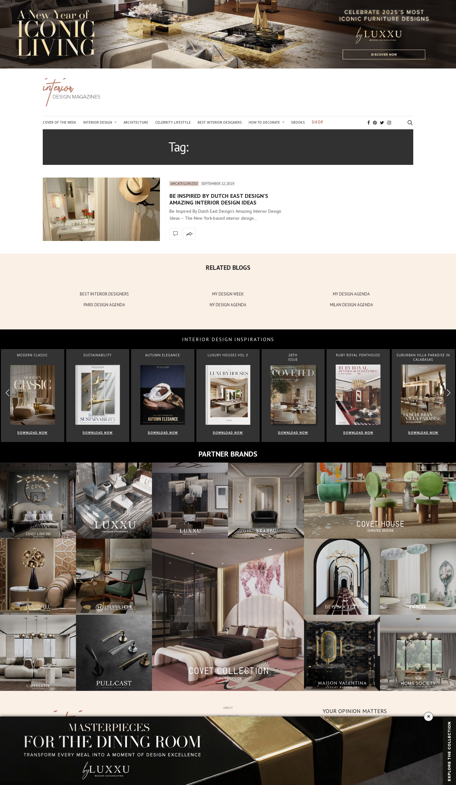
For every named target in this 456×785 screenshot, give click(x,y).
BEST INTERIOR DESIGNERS (104, 294)
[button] (448, 392)
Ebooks (298, 122)
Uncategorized (184, 183)
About (228, 708)
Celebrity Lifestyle (173, 122)
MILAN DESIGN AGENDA (351, 305)
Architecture (136, 122)
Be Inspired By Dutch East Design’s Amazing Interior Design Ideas (218, 199)
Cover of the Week (59, 122)
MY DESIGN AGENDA (351, 294)
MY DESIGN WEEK (228, 294)
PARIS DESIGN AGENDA (104, 305)
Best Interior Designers (220, 122)
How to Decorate (264, 122)
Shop (318, 122)
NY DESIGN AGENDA (228, 305)
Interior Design (97, 122)
